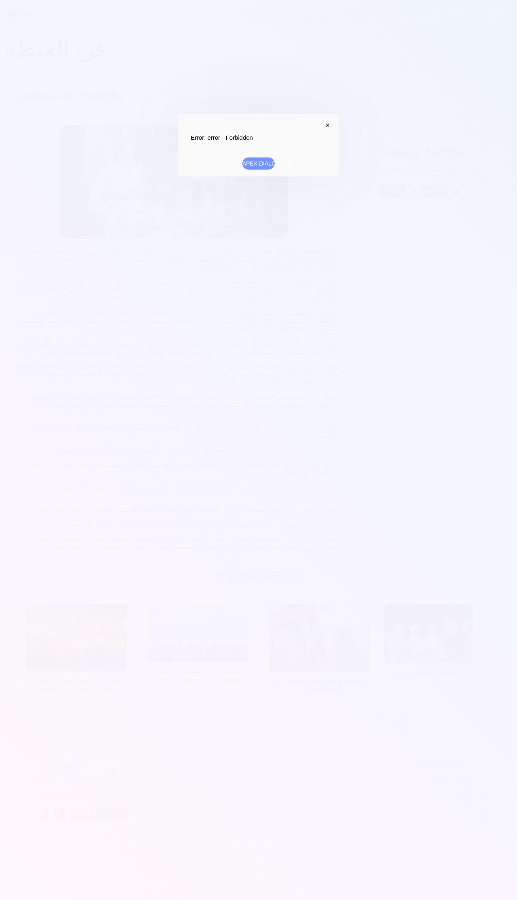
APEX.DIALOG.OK (258, 163)
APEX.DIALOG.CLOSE (325, 125)
